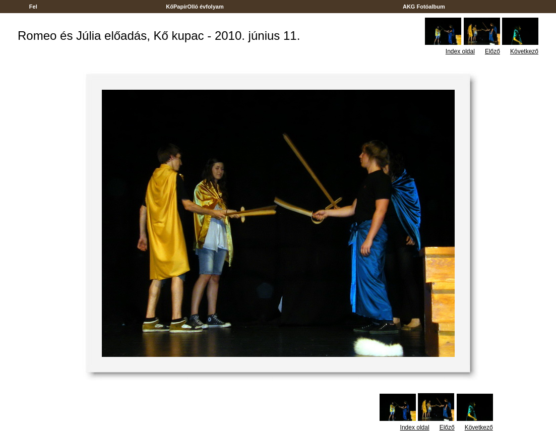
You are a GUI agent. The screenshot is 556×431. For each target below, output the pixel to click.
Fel (33, 7)
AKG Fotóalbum (424, 7)
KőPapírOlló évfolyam (195, 7)
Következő (524, 51)
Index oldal (460, 51)
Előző (492, 51)
